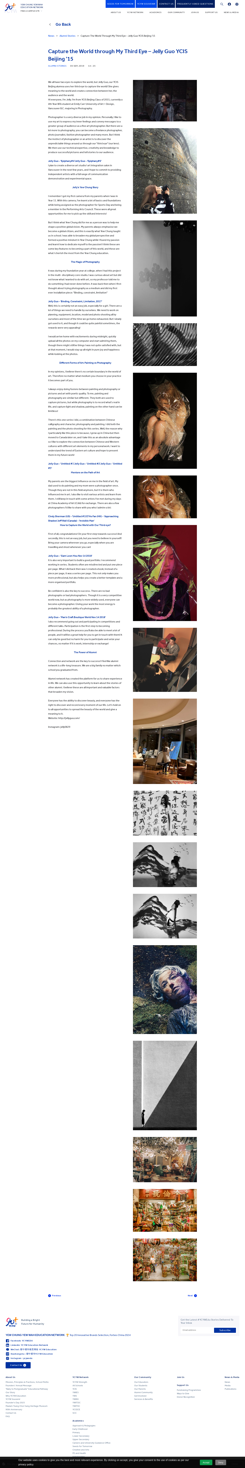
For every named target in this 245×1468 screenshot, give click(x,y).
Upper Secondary (80, 1439)
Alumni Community (143, 1392)
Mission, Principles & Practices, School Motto (27, 1382)
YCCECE (76, 1409)
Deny (220, 1462)
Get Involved (140, 1396)
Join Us (195, 12)
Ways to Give (183, 1393)
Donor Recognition (186, 1397)
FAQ (8, 1416)
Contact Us (11, 1413)
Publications (230, 1389)
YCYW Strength (79, 1382)
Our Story (10, 1392)
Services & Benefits (143, 1399)
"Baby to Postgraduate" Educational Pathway (27, 1389)
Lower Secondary (80, 1436)
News (227, 1382)
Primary (76, 1432)
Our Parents (140, 1389)
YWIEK (75, 1399)
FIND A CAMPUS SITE (30, 11)
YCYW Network (135, 12)
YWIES (75, 1392)
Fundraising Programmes (189, 1390)
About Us (116, 12)
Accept (206, 1462)
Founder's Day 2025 (15, 1402)
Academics (156, 12)
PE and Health (79, 1453)
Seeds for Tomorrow (82, 1446)
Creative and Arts (80, 1449)
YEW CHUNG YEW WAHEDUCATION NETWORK (32, 5)
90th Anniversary (14, 1409)
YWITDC (76, 1402)
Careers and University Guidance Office (91, 1443)
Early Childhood (80, 1429)
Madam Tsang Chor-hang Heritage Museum (27, 1406)
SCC (74, 1413)
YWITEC (76, 1406)
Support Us (211, 12)
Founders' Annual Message (19, 1385)
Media (227, 1385)
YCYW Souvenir (13, 1399)
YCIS (74, 1389)
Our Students (140, 1385)
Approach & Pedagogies (83, 1425)
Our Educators (141, 1382)
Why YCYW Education (16, 1396)
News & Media (231, 12)
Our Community (176, 12)
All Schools (77, 1385)
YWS (74, 1396)
